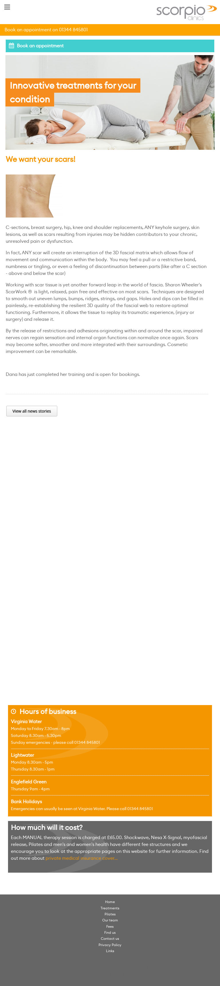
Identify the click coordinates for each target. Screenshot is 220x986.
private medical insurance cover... (82, 858)
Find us (110, 932)
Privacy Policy (110, 945)
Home (110, 902)
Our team (110, 920)
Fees (110, 926)
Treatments (110, 908)
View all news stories (32, 411)
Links (110, 951)
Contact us (110, 938)
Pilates (110, 914)
